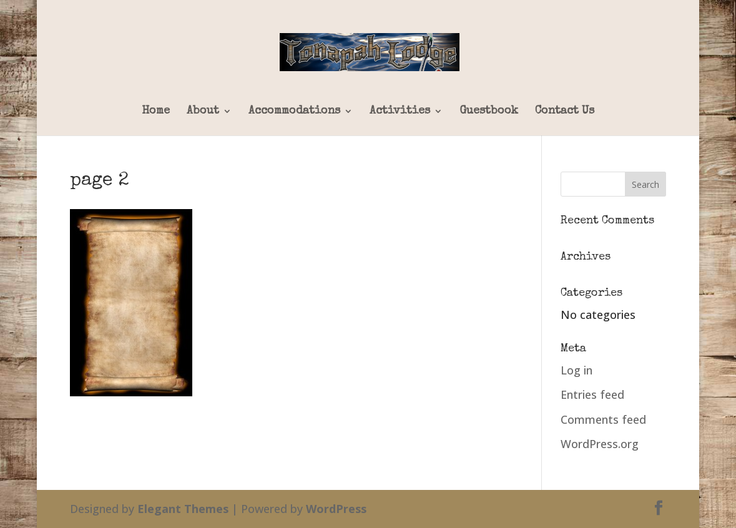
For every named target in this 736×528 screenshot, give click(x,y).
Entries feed (592, 394)
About (203, 111)
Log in (576, 370)
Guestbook (488, 111)
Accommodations (294, 111)
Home (156, 111)
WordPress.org (600, 443)
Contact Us (564, 111)
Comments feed (603, 419)
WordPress (336, 508)
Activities (400, 111)
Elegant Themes (182, 508)
